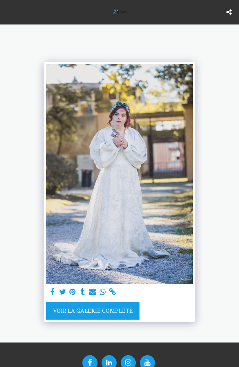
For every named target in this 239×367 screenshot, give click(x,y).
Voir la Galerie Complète (93, 310)
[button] (9, 11)
